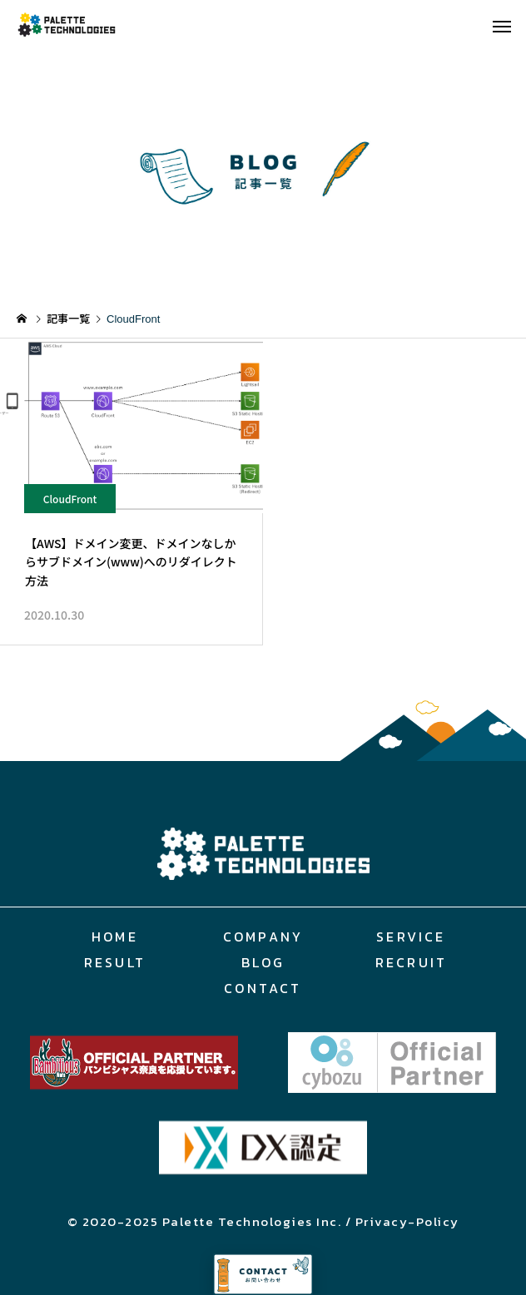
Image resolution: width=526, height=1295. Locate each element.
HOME (115, 936)
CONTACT (262, 988)
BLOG (263, 962)
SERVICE (410, 936)
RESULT (115, 962)
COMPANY (263, 936)
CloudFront (70, 499)
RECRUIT (411, 962)
